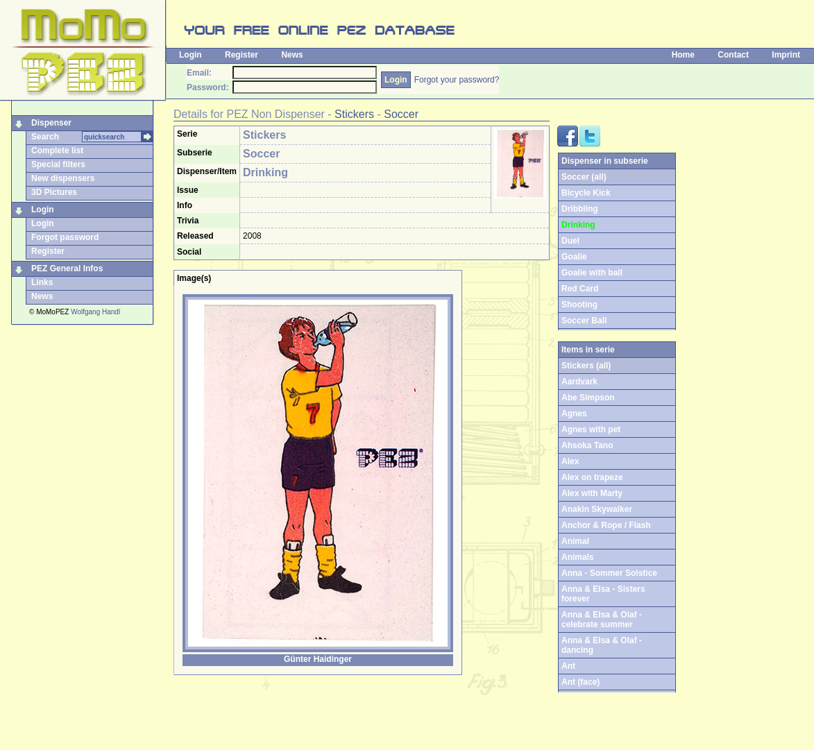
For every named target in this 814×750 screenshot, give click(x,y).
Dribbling (579, 209)
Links (42, 282)
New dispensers (62, 178)
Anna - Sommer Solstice (609, 573)
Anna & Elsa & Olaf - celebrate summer (601, 619)
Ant (568, 666)
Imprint (786, 55)
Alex (570, 461)
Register (241, 55)
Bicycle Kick (586, 193)
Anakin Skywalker (596, 509)
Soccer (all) (584, 177)
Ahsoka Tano (587, 445)
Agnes (574, 413)
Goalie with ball (591, 273)
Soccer (401, 114)
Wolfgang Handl (95, 312)
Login (190, 55)
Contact (733, 55)
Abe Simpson (588, 397)
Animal (575, 541)
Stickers (354, 114)
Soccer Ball (584, 320)
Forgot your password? (457, 80)
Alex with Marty (591, 493)
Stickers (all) (586, 365)
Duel (570, 241)
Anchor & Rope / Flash (606, 525)
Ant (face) (580, 682)
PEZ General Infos (67, 268)
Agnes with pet (590, 429)
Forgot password (65, 237)
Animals (577, 557)
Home (683, 55)
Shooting (579, 304)
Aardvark (579, 381)
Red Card (579, 288)
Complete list (57, 150)
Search (45, 137)
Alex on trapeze (592, 477)
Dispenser (51, 123)
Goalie (574, 257)
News (292, 55)
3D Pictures (54, 192)
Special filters (58, 164)
